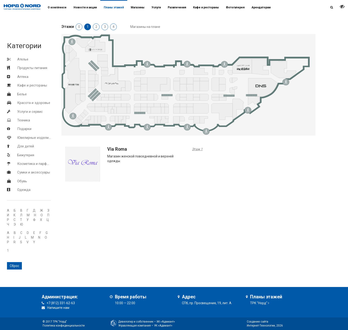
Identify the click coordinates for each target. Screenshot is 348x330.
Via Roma (117, 149)
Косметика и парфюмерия (38, 164)
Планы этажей (114, 7)
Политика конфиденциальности (64, 325)
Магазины (137, 7)
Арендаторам (261, 7)
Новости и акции (85, 7)
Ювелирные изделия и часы (39, 138)
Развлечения (177, 7)
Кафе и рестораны (32, 85)
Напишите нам (58, 308)
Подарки (24, 129)
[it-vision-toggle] (342, 6)
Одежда (23, 190)
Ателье (22, 59)
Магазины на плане (145, 27)
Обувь (22, 181)
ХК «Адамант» (166, 321)
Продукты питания (32, 68)
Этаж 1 (197, 149)
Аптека (22, 77)
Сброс (14, 266)
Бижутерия (25, 155)
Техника (23, 120)
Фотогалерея (235, 7)
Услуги (156, 7)
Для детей (25, 146)
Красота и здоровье (33, 103)
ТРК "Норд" (258, 303)
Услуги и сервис (30, 112)
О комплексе (57, 7)
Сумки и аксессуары (33, 172)
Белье (22, 94)
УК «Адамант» (163, 325)
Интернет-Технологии (261, 325)
